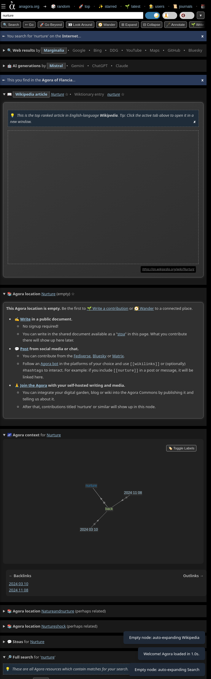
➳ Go (29, 24)
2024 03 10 (18, 583)
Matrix (118, 356)
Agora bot (49, 363)
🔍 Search (11, 24)
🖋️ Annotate (175, 24)
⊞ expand (129, 24)
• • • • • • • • (105, 50)
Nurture (57, 94)
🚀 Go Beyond (51, 24)
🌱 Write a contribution (107, 308)
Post (24, 348)
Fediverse (82, 356)
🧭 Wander (106, 24)
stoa (121, 334)
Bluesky (99, 356)
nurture (113, 94)
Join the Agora (33, 385)
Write (25, 319)
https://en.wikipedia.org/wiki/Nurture (168, 269)
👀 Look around (80, 24)
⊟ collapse (151, 24)
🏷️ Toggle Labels (181, 447)
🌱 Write (197, 24)
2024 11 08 (18, 589)
